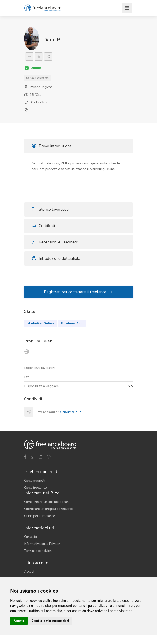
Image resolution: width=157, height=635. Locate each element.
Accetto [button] (19, 620)
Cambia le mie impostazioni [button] (50, 620)
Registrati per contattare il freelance (78, 291)
